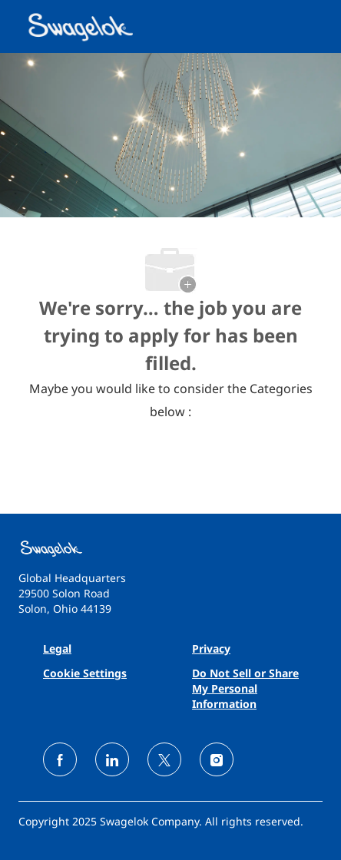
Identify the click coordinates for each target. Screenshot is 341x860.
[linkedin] (112, 759)
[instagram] (216, 759)
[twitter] (164, 759)
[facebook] (60, 759)
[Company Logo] (82, 25)
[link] (170, 548)
